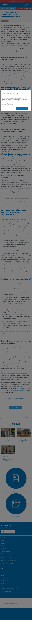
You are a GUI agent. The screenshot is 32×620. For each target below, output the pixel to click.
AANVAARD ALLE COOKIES (22, 108)
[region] (16, 100)
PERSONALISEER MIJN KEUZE (9, 107)
